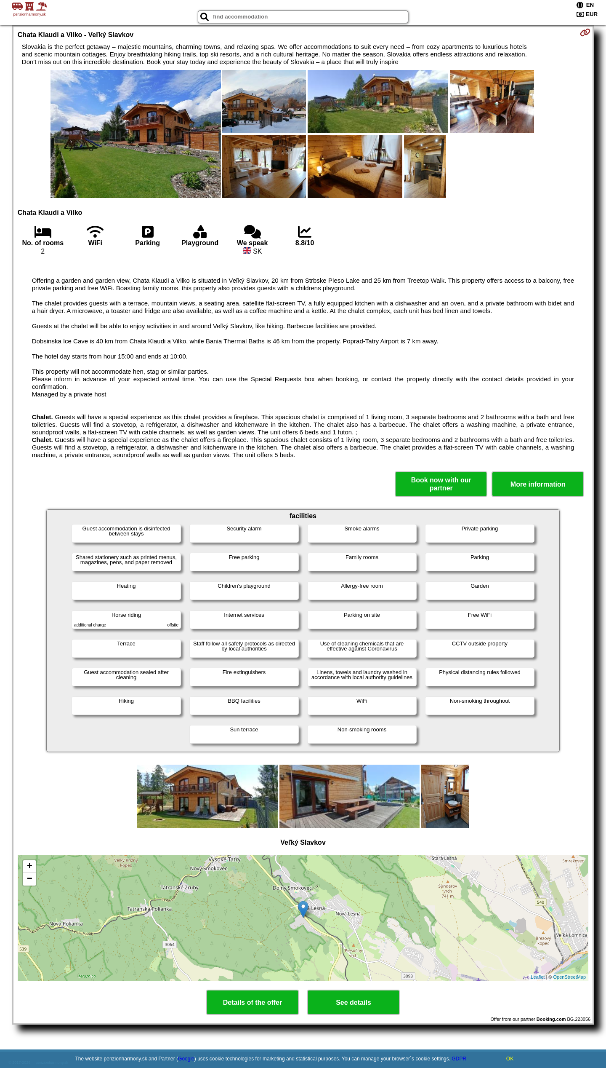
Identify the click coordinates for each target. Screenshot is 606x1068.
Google (186, 1059)
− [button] (29, 879)
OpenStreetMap (569, 977)
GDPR (459, 1059)
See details (353, 1002)
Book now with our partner (441, 484)
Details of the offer (252, 1002)
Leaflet (538, 977)
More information (538, 484)
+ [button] (29, 866)
